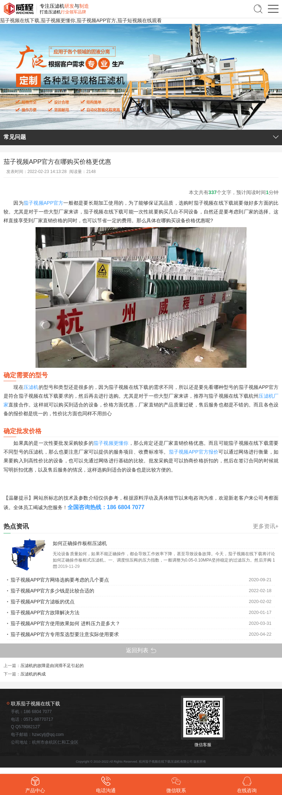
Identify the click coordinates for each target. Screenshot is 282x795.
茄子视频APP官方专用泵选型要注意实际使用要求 (65, 634)
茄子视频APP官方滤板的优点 (43, 601)
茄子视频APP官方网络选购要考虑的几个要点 (60, 580)
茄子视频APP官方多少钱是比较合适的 (52, 591)
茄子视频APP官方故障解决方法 (45, 612)
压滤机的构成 (33, 674)
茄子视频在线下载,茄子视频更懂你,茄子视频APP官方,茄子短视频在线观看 (81, 20)
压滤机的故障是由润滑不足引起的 (52, 665)
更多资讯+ (265, 526)
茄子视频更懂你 (111, 443)
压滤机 (31, 387)
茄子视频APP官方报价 (194, 452)
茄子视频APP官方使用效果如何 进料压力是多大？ (65, 623)
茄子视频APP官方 (44, 203)
